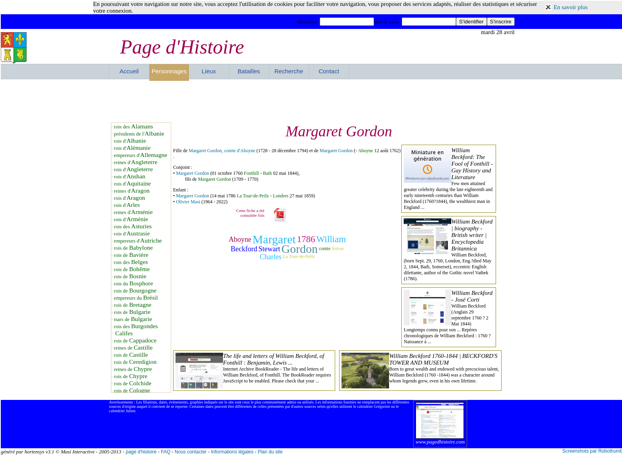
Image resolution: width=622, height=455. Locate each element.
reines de (133, 348)
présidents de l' (139, 134)
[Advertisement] (312, 101)
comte (324, 248)
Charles (271, 257)
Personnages (169, 71)
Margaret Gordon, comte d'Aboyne (222, 150)
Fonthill (251, 173)
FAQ (165, 452)
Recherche (289, 71)
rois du (133, 284)
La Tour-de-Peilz (253, 196)
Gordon (299, 248)
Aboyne (365, 150)
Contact (329, 71)
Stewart (269, 249)
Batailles (249, 71)
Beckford (244, 249)
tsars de (133, 319)
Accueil (129, 71)
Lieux (209, 71)
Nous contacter (191, 452)
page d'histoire (141, 452)
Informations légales (232, 452)
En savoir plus (570, 7)
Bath (267, 173)
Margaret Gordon (336, 150)
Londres (280, 196)
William (331, 239)
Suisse (338, 248)
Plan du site (270, 452)
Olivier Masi (188, 202)
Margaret (274, 239)
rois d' (130, 141)
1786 (306, 239)
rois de (133, 248)
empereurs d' (141, 155)
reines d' (136, 162)
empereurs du (136, 298)
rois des (133, 127)
